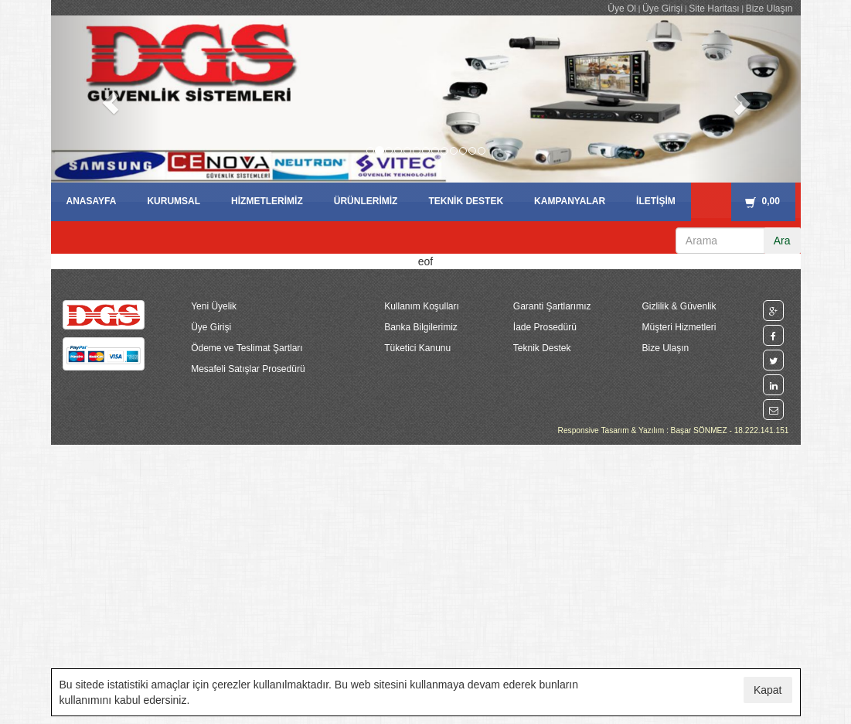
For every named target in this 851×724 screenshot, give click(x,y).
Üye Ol (622, 8)
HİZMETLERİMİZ (267, 201)
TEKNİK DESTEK (465, 201)
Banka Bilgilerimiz (421, 327)
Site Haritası (714, 8)
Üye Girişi (662, 8)
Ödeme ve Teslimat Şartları (247, 348)
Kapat (768, 690)
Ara (782, 240)
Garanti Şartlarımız (552, 306)
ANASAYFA (91, 201)
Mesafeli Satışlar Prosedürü (248, 369)
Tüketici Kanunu (417, 348)
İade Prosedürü (545, 327)
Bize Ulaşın (769, 8)
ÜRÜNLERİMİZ (366, 201)
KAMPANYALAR (569, 201)
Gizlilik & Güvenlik (679, 306)
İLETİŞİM (656, 201)
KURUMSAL (173, 201)
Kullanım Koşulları (421, 306)
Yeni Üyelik (214, 306)
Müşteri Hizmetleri (679, 327)
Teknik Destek (542, 348)
